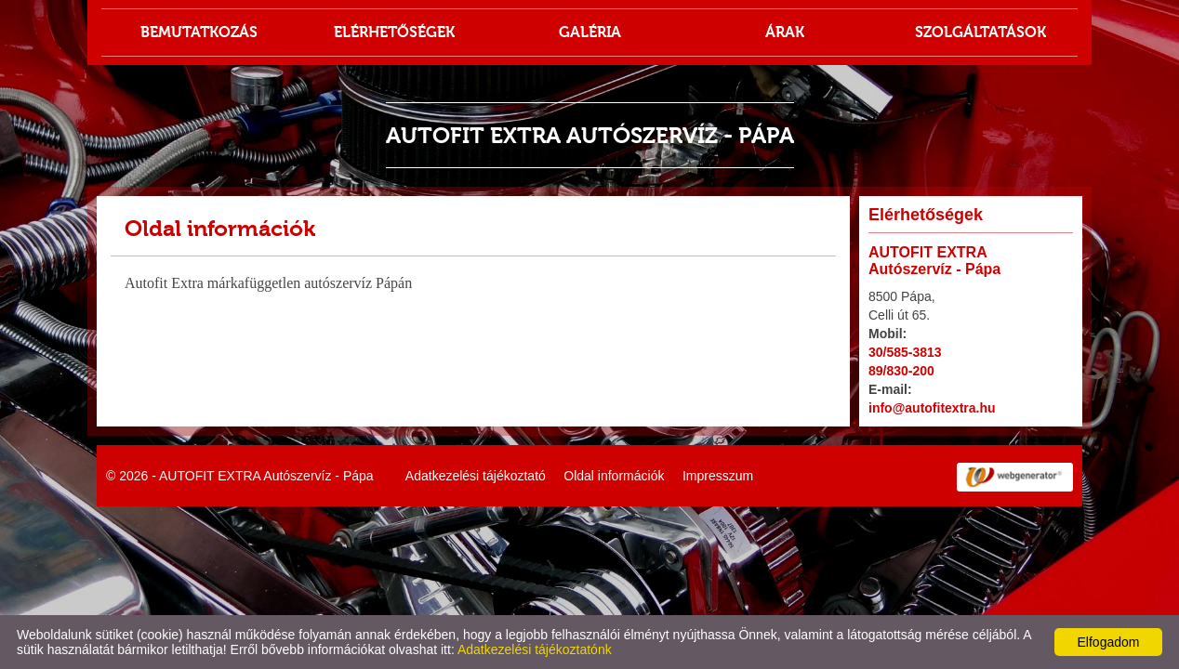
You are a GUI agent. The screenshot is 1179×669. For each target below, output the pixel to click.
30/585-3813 (905, 352)
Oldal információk (613, 475)
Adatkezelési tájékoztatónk (534, 649)
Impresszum (717, 475)
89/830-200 (901, 370)
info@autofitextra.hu (932, 407)
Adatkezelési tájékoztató (475, 475)
